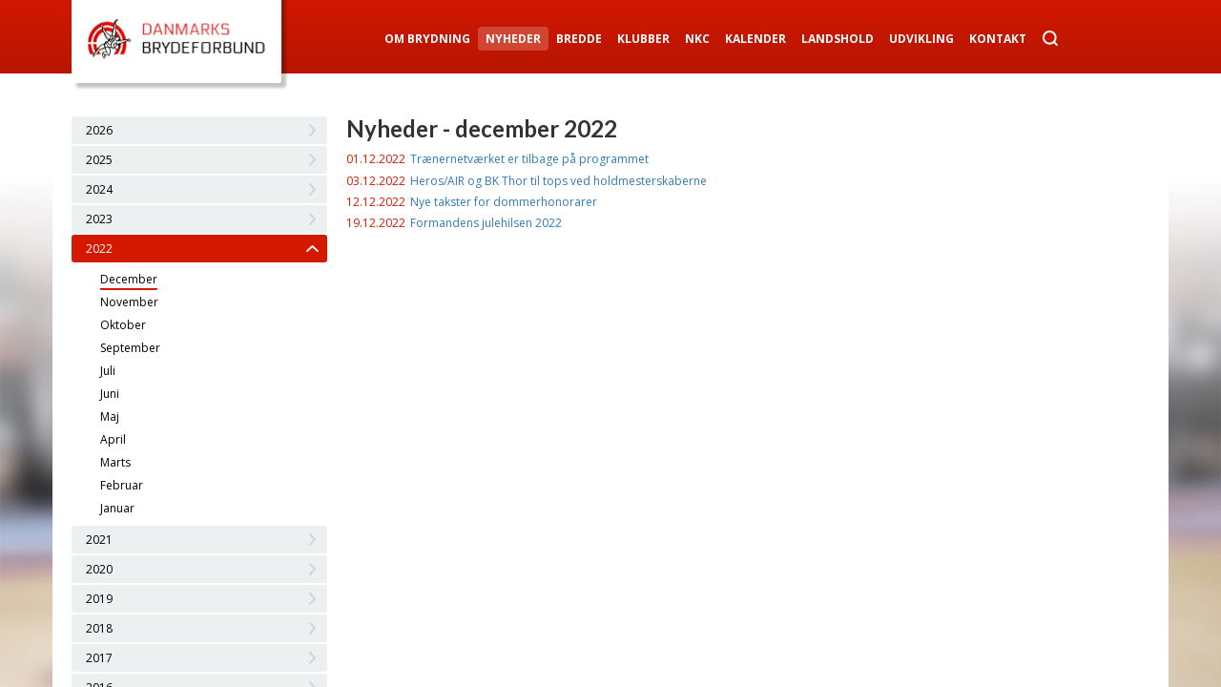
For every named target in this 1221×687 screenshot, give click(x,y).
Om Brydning (427, 39)
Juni (109, 393)
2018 (99, 628)
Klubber (643, 39)
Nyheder (513, 39)
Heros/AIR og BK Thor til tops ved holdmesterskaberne (558, 181)
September (130, 348)
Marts (115, 462)
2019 (99, 599)
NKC (697, 39)
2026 (99, 130)
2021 (99, 539)
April (113, 439)
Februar (121, 485)
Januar (117, 508)
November (129, 302)
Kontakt (997, 39)
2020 (99, 569)
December (128, 279)
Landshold (837, 39)
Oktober (123, 325)
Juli (107, 371)
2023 (99, 219)
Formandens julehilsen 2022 (486, 223)
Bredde (579, 39)
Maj (109, 416)
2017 (99, 658)
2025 (99, 160)
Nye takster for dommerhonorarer (503, 202)
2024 (99, 189)
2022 (99, 248)
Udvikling (921, 39)
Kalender (755, 39)
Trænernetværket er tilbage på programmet (529, 159)
